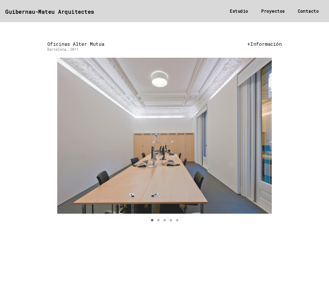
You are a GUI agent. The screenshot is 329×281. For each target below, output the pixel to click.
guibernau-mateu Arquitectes (49, 11)
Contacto (308, 11)
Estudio (239, 11)
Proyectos (273, 11)
